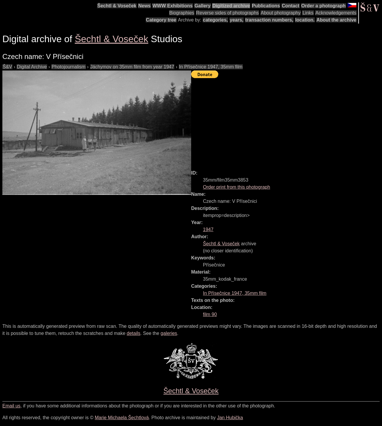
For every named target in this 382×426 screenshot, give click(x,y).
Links (307, 12)
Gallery (202, 5)
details (133, 333)
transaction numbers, (269, 19)
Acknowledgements (335, 12)
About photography (281, 12)
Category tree (161, 19)
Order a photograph (323, 5)
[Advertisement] (286, 121)
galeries (168, 333)
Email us (11, 405)
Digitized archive (231, 5)
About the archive (336, 19)
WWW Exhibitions (173, 5)
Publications (266, 5)
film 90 (210, 314)
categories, (215, 19)
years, (236, 19)
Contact (290, 5)
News (144, 5)
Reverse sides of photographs (227, 12)
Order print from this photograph (236, 187)
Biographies (181, 12)
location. (305, 19)
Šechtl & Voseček (116, 5)
